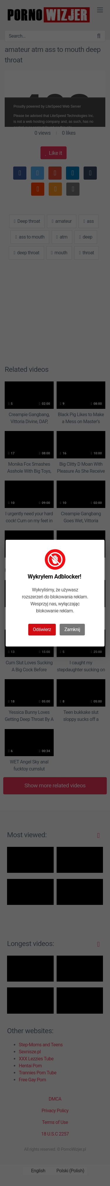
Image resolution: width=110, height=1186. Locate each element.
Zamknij (72, 629)
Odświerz (42, 629)
